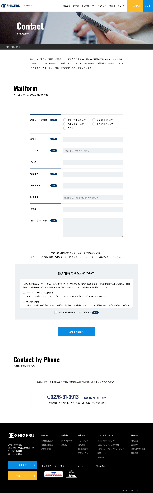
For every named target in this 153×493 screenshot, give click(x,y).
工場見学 (134, 445)
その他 (68, 128)
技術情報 (76, 6)
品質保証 (64, 445)
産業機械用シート (48, 449)
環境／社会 (102, 453)
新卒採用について (102, 120)
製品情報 (66, 6)
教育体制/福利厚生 (138, 449)
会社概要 (81, 445)
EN (149, 5)
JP (146, 5)
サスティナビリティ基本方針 (108, 445)
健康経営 (101, 457)
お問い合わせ (100, 466)
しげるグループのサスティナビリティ (112, 449)
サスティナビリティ (98, 6)
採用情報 (112, 6)
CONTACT (136, 5)
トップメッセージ (85, 440)
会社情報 (85, 6)
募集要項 (134, 453)
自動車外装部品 (47, 445)
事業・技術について (74, 120)
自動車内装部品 (47, 440)
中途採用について (102, 124)
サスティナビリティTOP (106, 440)
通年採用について (73, 124)
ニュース (121, 6)
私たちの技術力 (66, 440)
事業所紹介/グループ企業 (53, 466)
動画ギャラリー (84, 453)
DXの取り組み (83, 449)
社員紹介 (134, 440)
